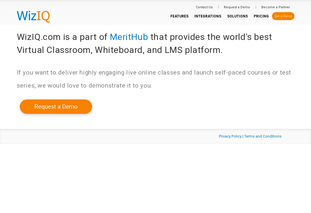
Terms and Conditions (262, 136)
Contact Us (204, 7)
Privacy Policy (230, 136)
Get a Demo (283, 16)
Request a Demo (237, 7)
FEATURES (179, 16)
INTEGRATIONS (207, 16)
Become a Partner (275, 7)
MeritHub (129, 37)
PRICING (261, 16)
